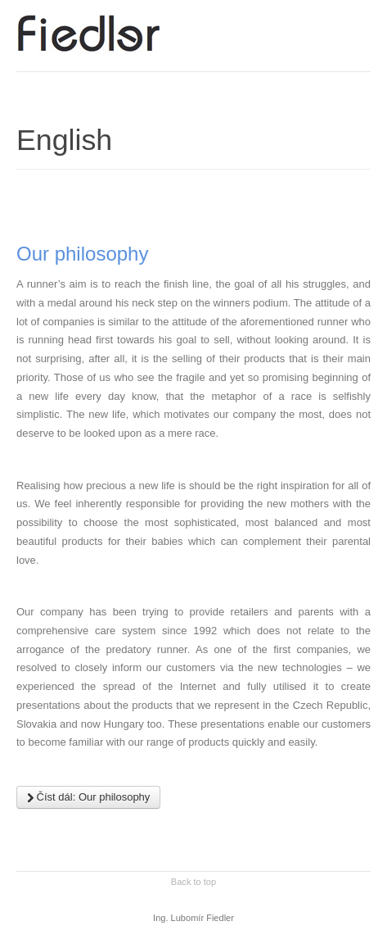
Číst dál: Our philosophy (88, 797)
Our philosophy (82, 254)
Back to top (193, 882)
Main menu (358, 28)
